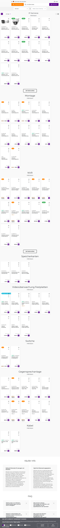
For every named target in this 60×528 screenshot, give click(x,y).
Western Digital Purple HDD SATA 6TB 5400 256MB (5, 304)
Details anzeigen (5, 526)
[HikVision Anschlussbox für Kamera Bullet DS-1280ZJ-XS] (26, 106)
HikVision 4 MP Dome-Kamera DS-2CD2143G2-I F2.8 (5, 52)
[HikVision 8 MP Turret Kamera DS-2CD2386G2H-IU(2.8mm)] (36, 46)
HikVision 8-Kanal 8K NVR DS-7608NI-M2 (5, 213)
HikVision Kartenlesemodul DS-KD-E (35, 412)
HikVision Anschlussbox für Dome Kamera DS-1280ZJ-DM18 (36, 113)
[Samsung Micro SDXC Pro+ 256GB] (26, 267)
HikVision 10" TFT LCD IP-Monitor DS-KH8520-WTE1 (25, 412)
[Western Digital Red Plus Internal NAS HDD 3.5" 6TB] (15, 321)
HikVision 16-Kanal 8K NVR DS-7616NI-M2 (25, 213)
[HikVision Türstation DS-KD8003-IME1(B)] (15, 406)
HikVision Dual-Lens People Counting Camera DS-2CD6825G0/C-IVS (35, 30)
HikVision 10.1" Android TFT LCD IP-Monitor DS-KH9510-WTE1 (4, 412)
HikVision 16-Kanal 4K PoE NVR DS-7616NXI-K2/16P (45, 189)
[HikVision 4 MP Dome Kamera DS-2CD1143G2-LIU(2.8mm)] (15, 22)
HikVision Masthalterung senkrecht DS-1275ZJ (15, 136)
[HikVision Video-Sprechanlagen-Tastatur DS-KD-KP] (46, 382)
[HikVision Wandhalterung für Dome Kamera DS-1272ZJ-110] (46, 130)
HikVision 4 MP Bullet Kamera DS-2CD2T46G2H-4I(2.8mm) (46, 30)
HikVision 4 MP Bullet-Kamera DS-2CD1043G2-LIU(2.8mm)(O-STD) (5, 30)
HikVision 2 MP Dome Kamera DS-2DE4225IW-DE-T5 (15, 52)
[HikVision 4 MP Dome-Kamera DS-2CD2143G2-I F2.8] (5, 46)
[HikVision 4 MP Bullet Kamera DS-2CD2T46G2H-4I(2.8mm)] (46, 23)
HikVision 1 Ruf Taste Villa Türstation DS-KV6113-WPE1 (35, 389)
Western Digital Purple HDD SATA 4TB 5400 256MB (35, 304)
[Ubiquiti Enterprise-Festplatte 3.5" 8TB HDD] (5, 321)
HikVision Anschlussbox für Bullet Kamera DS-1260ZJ (15, 113)
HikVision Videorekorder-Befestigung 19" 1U (5, 159)
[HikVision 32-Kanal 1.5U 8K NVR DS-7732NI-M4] (5, 230)
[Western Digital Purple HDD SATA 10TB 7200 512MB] (46, 298)
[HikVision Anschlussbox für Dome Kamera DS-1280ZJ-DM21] (36, 130)
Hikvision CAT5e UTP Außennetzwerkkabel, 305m (5, 443)
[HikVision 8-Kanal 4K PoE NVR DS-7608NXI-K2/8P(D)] (36, 184)
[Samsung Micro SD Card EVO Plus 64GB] (15, 267)
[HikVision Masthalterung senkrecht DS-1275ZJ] (15, 130)
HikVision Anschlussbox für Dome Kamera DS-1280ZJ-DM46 (15, 159)
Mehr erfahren (17, 522)
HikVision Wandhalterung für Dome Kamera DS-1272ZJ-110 (45, 136)
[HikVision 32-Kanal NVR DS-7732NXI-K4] (15, 184)
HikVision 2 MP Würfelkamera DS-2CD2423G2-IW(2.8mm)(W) (46, 53)
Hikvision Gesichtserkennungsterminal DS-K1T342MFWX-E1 (5, 389)
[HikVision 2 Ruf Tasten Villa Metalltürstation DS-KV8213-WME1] (26, 382)
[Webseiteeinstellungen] (18, 2)
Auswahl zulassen (42, 525)
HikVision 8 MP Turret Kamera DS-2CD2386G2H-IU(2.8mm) (36, 53)
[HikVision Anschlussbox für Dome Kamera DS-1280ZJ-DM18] (36, 106)
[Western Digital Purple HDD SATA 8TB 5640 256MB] (26, 321)
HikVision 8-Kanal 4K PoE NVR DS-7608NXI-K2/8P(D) (35, 189)
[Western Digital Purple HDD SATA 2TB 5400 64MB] (15, 298)
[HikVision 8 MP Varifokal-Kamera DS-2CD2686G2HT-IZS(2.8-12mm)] (26, 23)
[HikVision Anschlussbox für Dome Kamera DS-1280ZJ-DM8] (5, 130)
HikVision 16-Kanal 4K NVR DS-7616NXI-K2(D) (5, 189)
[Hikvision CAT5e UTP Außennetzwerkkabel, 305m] (5, 436)
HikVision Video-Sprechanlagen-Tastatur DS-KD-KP (46, 388)
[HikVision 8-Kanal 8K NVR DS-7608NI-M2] (5, 207)
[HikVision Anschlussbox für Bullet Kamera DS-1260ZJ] (15, 106)
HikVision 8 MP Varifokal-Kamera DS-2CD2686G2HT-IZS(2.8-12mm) (25, 30)
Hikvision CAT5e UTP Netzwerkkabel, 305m (15, 443)
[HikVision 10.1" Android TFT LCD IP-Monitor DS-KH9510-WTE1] (5, 406)
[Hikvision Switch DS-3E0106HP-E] (15, 352)
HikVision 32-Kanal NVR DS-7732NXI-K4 (15, 189)
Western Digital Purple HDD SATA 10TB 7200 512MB (45, 304)
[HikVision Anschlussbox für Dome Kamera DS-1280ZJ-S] (5, 106)
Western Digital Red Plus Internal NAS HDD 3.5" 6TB (15, 327)
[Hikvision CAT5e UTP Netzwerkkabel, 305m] (15, 436)
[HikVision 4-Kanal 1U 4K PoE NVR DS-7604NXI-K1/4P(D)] (26, 184)
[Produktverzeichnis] (17, 4)
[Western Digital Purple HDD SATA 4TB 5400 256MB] (36, 298)
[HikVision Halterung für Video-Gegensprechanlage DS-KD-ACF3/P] (46, 406)
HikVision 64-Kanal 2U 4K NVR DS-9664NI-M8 (36, 213)
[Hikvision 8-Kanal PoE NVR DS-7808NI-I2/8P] (46, 207)
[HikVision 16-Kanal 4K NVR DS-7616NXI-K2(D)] (5, 184)
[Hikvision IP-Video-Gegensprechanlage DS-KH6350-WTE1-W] (15, 382)
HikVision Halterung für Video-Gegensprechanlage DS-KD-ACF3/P (45, 412)
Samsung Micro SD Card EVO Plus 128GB (5, 273)
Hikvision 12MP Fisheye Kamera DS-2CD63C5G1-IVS (25, 52)
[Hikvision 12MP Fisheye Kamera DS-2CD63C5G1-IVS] (26, 46)
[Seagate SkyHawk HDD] (26, 298)
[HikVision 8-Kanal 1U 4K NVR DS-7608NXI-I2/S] (15, 230)
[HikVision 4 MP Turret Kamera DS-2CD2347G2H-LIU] (5, 69)
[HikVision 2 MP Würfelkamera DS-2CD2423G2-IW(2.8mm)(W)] (46, 46)
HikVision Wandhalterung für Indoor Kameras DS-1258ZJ (45, 113)
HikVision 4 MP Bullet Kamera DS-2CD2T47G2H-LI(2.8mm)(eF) (15, 76)
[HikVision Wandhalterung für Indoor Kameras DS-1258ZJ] (46, 106)
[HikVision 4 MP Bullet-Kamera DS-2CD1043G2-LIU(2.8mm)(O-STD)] (5, 22)
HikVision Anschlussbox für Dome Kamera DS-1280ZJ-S (5, 113)
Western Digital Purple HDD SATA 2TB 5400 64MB (15, 304)
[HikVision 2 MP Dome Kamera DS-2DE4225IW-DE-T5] (15, 46)
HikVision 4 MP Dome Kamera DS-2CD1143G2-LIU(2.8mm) (15, 30)
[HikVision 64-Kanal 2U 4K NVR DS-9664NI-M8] (36, 207)
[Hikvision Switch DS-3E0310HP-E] (5, 352)
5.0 (3, 73)
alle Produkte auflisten (30, 90)
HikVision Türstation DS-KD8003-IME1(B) (15, 412)
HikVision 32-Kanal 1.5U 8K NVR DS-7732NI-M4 (5, 236)
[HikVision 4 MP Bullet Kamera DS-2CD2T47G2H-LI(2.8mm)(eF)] (15, 69)
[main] (6, 4)
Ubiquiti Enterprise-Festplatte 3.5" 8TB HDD (5, 328)
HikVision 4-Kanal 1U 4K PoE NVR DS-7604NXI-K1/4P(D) (25, 189)
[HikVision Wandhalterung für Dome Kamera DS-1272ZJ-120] (26, 130)
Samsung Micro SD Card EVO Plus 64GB (15, 273)
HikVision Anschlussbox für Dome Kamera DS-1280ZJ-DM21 (36, 136)
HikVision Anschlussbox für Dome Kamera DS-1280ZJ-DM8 (5, 136)
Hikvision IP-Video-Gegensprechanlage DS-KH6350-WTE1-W (15, 389)
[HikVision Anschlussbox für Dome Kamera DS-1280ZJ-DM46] (15, 153)
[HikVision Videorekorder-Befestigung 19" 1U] (5, 153)
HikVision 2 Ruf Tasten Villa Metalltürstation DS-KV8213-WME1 (25, 389)
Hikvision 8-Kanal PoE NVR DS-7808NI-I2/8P (45, 213)
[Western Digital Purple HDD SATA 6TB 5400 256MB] (5, 298)
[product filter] (20, 8)
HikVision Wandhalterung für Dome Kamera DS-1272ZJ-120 (25, 136)
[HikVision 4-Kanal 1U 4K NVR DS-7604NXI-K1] (15, 207)
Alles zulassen (53, 525)
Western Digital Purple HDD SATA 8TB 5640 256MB (25, 327)
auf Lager (7, 13)
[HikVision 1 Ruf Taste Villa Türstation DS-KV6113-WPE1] (36, 382)
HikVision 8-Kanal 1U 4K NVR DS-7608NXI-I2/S (15, 236)
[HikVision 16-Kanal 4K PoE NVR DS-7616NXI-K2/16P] (46, 184)
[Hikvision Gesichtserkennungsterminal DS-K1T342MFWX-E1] (5, 382)
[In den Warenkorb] (8, 37)
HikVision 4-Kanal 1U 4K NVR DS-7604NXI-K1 (15, 213)
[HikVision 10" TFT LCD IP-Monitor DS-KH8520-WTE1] (26, 406)
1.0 (3, 210)
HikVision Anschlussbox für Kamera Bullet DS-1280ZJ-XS (25, 113)
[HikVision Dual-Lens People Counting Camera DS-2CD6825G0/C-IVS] (36, 23)
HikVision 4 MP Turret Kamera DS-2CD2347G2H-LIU (5, 75)
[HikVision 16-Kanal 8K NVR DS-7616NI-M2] (26, 207)
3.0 (23, 210)
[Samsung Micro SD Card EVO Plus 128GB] (5, 267)
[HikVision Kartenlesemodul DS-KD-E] (36, 406)
